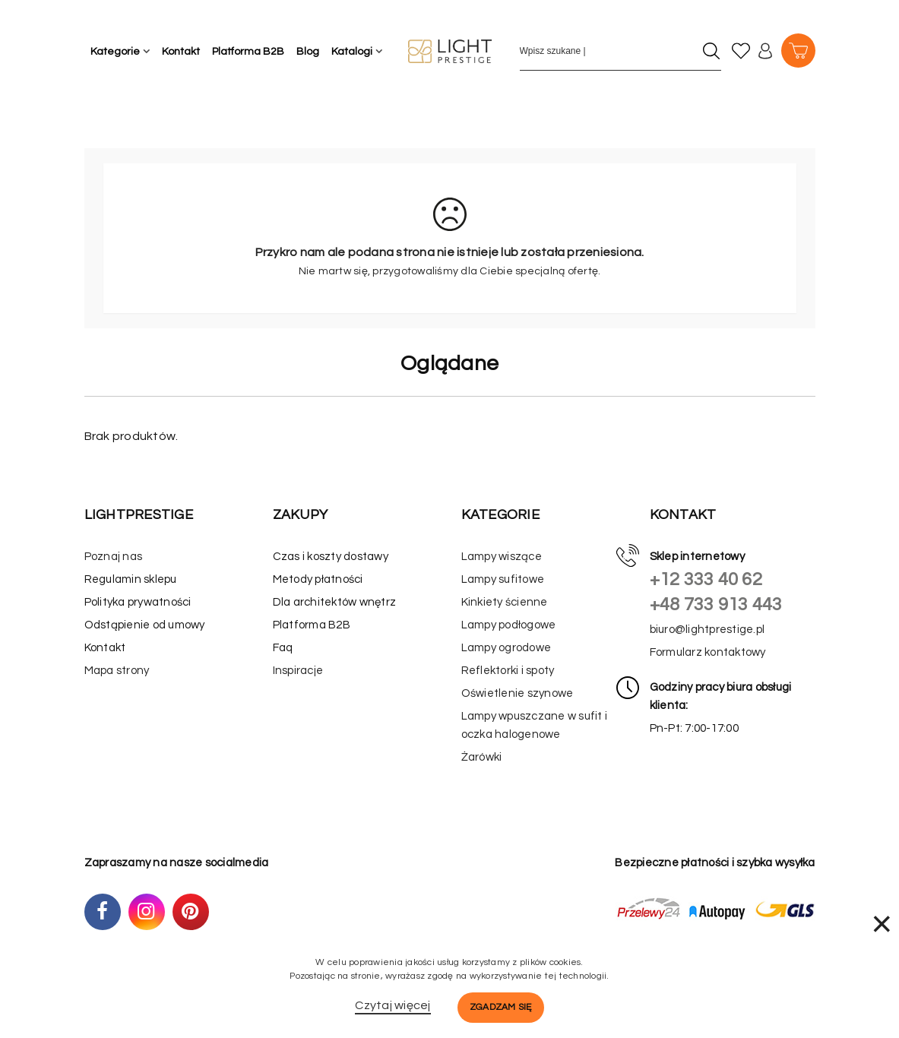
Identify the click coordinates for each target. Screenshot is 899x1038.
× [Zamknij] (881, 924)
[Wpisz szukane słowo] (607, 51)
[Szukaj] (712, 51)
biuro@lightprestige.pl (707, 629)
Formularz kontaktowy (708, 652)
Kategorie (115, 51)
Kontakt (181, 51)
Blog (307, 51)
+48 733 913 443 (716, 604)
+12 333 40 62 (706, 579)
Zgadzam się (501, 1007)
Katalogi (351, 51)
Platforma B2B (248, 51)
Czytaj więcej (392, 1005)
